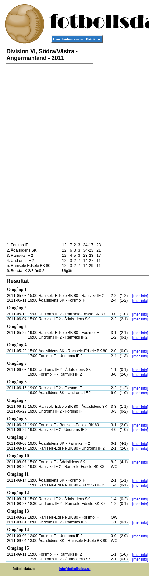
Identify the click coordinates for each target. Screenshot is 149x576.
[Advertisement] (120, 145)
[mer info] (140, 296)
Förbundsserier (72, 39)
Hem (56, 39)
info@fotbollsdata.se (75, 569)
